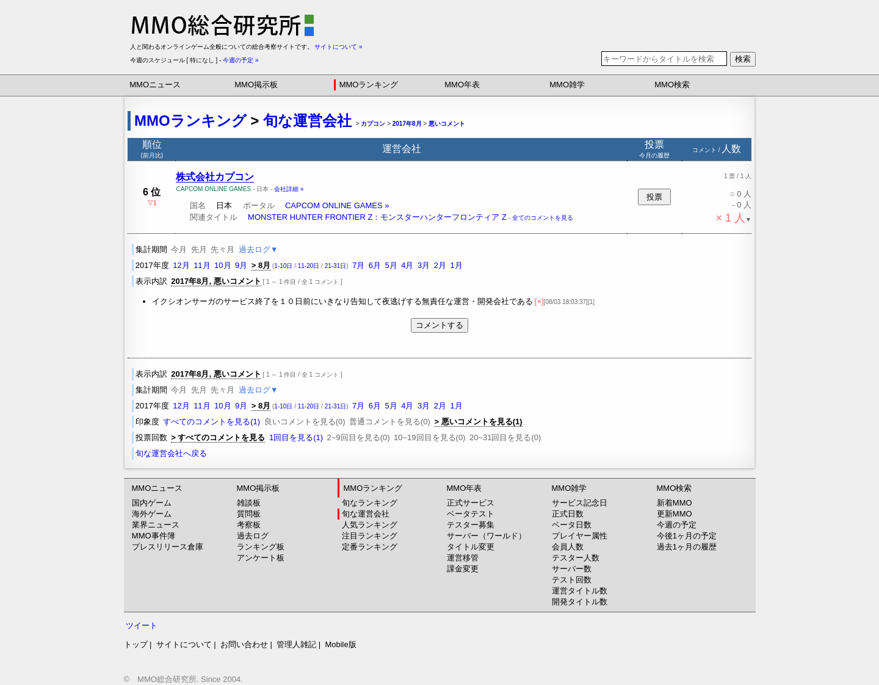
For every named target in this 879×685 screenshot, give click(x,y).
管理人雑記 (296, 644)
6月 (375, 265)
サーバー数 (571, 568)
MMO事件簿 (153, 535)
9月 (241, 265)
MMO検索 (672, 84)
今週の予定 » (240, 60)
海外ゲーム (152, 513)
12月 (181, 265)
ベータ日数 (571, 524)
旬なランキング (369, 502)
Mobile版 (340, 644)
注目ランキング (369, 535)
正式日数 (568, 513)
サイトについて (184, 644)
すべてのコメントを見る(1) (211, 421)
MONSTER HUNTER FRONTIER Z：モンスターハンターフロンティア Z (377, 217)
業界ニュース (155, 524)
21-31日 (336, 266)
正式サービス (470, 502)
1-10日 (283, 266)
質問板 (249, 513)
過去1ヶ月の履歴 (687, 546)
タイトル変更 (470, 546)
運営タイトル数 (579, 590)
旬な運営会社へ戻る (171, 453)
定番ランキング (369, 546)
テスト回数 (571, 579)
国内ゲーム (152, 502)
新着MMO (674, 502)
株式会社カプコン (215, 177)
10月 (222, 265)
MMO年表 (462, 84)
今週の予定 (676, 524)
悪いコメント (447, 123)
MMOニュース (155, 84)
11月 (202, 265)
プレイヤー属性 (579, 535)
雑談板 (249, 502)
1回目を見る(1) (296, 437)
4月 (407, 265)
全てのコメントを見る (542, 217)
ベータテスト (470, 513)
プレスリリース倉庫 (167, 546)
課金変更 (463, 568)
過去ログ (253, 535)
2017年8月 (407, 123)
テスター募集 (470, 524)
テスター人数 (575, 557)
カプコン (373, 123)
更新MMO (674, 513)
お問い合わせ (244, 644)
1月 (456, 265)
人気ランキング (369, 524)
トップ (136, 644)
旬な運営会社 (307, 120)
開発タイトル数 (579, 601)
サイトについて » (338, 46)
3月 (424, 265)
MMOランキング (369, 84)
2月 (440, 265)
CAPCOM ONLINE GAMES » (337, 205)
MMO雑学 (567, 84)
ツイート (141, 625)
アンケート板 (260, 557)
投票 (654, 196)
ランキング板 (260, 546)
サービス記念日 (579, 502)
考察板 (249, 524)
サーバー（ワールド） (486, 535)
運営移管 (463, 557)
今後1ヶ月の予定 (687, 535)
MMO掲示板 (256, 84)
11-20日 (309, 266)
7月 (358, 265)
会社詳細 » (288, 189)
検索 (743, 58)
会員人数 (568, 546)
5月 (391, 265)
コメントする (439, 325)
